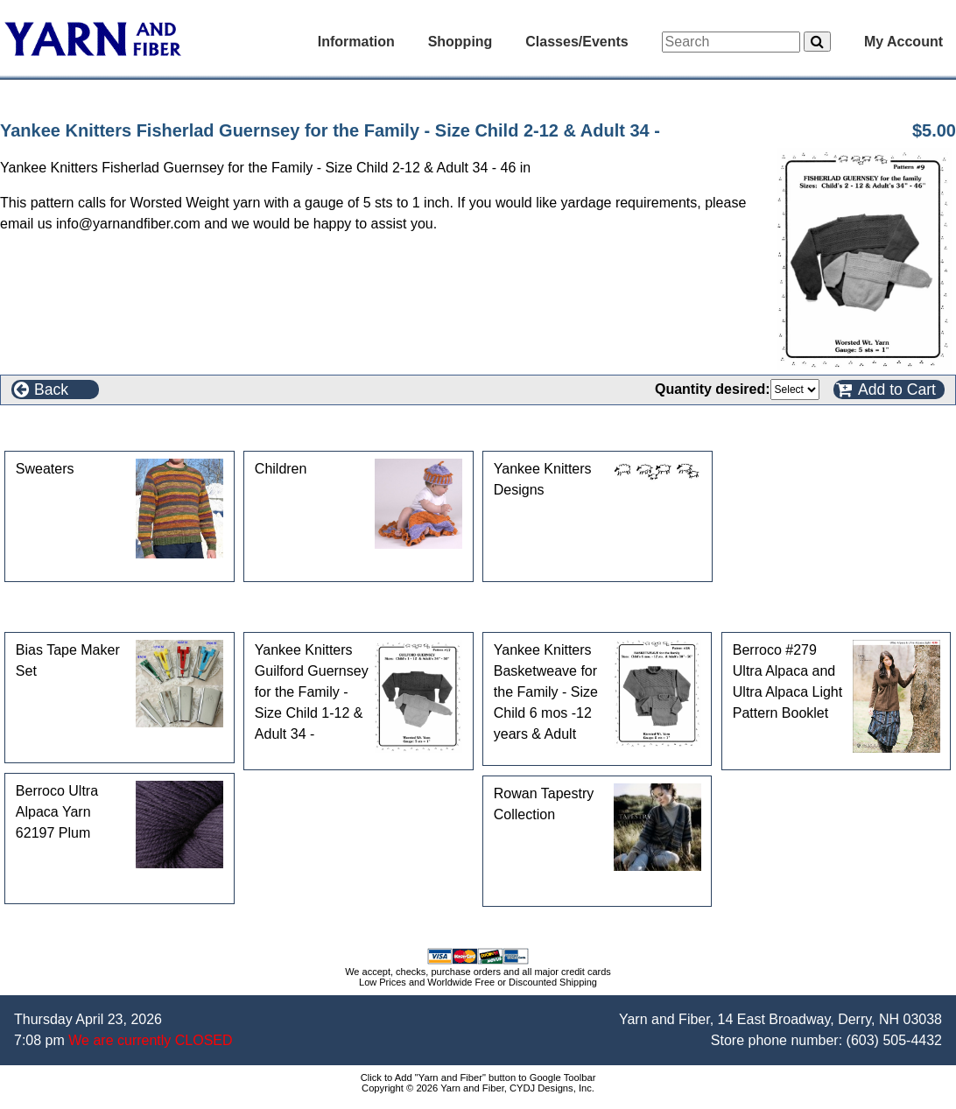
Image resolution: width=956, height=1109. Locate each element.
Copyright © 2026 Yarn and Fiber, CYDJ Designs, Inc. (478, 1088)
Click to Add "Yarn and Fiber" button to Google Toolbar (478, 1077)
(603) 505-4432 (894, 1040)
